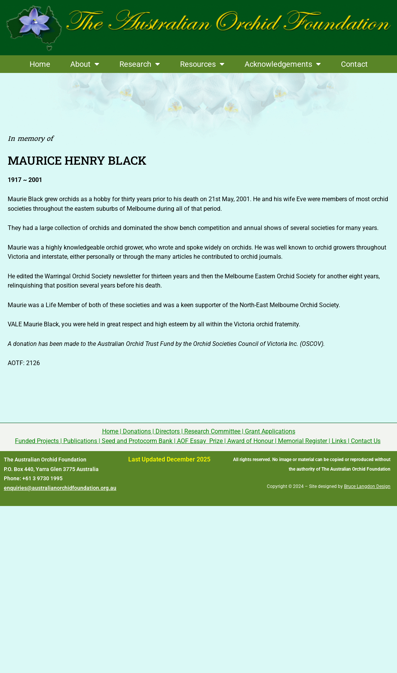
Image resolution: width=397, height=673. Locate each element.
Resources (202, 64)
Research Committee (212, 431)
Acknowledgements (283, 64)
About (84, 64)
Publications (80, 441)
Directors (167, 431)
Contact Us (365, 441)
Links (339, 441)
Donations (137, 431)
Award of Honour (250, 441)
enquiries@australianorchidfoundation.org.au (60, 488)
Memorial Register (302, 441)
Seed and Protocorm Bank (137, 441)
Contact (354, 64)
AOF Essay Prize (200, 441)
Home (40, 64)
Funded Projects (37, 441)
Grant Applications (270, 431)
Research (139, 64)
